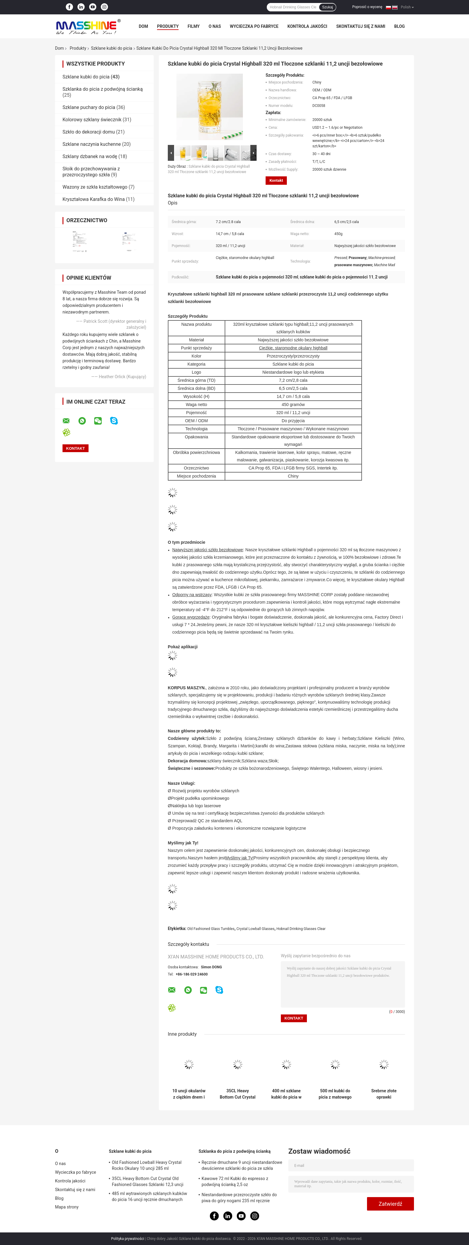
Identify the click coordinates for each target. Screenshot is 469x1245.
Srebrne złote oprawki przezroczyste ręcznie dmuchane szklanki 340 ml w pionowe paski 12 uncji (384, 1094)
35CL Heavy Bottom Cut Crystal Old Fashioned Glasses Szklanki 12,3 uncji (237, 1094)
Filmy (194, 26)
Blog (399, 26)
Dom (143, 26)
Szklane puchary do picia (89, 107)
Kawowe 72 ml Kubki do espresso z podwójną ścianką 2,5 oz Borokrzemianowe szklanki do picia (235, 1182)
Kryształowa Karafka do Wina (94, 199)
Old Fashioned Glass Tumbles (210, 929)
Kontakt (276, 180)
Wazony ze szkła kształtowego (95, 187)
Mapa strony (67, 1207)
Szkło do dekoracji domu (89, 132)
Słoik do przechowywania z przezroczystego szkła (91, 172)
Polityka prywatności (127, 1239)
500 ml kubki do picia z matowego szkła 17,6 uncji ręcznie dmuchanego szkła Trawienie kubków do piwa (335, 1094)
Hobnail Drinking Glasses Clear (300, 929)
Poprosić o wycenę (367, 7)
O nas (214, 26)
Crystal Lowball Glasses (255, 929)
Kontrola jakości (307, 26)
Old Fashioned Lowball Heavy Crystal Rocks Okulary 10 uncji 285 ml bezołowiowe (147, 1166)
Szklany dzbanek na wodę (90, 156)
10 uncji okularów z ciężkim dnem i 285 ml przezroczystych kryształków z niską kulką (188, 1094)
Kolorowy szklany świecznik (92, 119)
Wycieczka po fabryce (254, 26)
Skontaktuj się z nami (360, 26)
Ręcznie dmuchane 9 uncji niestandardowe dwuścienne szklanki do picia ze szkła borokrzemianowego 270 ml (242, 1166)
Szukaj (327, 7)
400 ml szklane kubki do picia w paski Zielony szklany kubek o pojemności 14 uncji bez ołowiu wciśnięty (286, 1094)
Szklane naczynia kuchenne (92, 144)
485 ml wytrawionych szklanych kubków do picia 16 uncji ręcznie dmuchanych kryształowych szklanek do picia (149, 1197)
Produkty (168, 26)
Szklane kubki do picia (111, 48)
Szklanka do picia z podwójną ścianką (103, 89)
